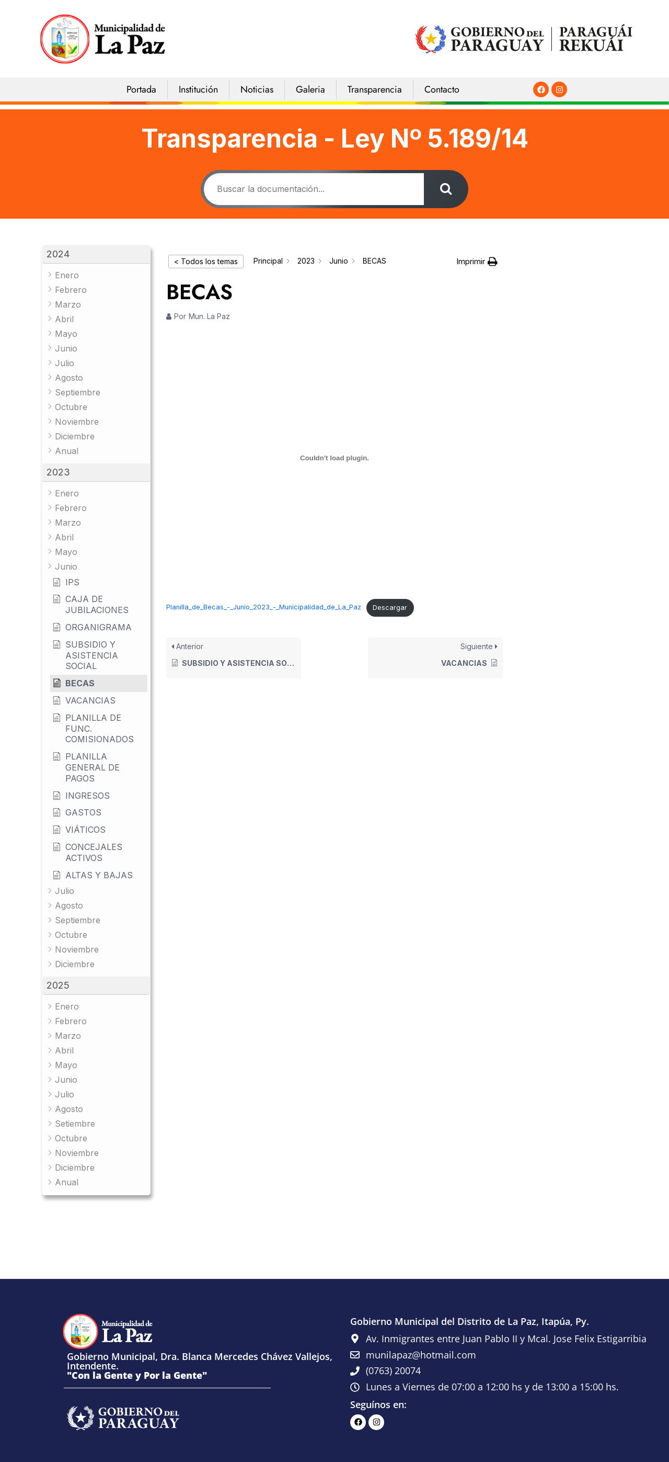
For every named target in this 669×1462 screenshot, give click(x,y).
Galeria (310, 89)
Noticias (256, 89)
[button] (96, 254)
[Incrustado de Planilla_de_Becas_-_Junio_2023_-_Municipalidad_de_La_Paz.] (334, 458)
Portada (141, 89)
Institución (198, 89)
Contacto (441, 89)
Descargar (390, 607)
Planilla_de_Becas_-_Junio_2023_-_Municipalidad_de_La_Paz (263, 607)
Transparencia (375, 89)
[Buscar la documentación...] (313, 189)
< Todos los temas (206, 261)
